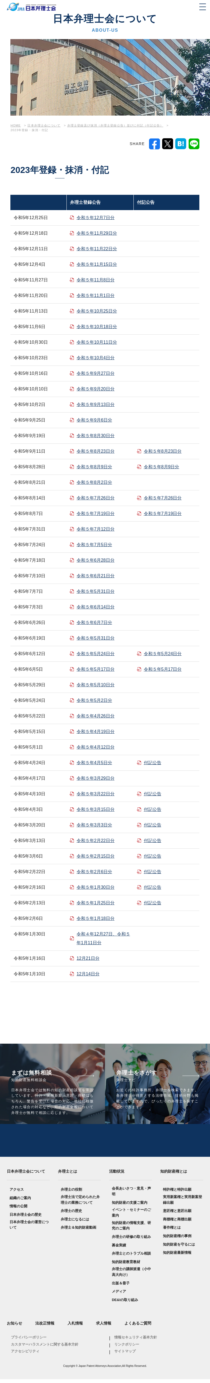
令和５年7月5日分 (94, 544)
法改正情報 (44, 1327)
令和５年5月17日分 (96, 669)
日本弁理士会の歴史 (26, 1218)
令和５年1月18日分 (96, 918)
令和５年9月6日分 (94, 420)
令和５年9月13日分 (96, 404)
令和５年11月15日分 (97, 264)
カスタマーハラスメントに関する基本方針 (44, 1348)
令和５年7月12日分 (96, 529)
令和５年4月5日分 (94, 762)
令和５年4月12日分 (96, 747)
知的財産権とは (173, 1175)
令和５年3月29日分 (96, 778)
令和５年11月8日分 (96, 280)
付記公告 (152, 762)
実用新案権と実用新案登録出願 (182, 1203)
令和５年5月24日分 (96, 653)
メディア (119, 1295)
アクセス (17, 1193)
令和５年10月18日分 (97, 326)
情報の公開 (18, 1210)
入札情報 (75, 1327)
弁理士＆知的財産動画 (78, 1231)
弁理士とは (67, 1175)
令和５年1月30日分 (96, 887)
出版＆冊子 (121, 1287)
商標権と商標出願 (177, 1223)
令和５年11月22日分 (97, 248)
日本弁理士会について (26, 1175)
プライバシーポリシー (28, 1341)
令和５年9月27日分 (96, 373)
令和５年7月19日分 (96, 513)
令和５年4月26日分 (96, 716)
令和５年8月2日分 (94, 482)
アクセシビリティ (25, 1355)
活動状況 (116, 1175)
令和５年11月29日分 (97, 233)
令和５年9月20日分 (96, 389)
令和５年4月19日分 (96, 731)
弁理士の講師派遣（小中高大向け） (131, 1276)
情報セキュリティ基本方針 (135, 1341)
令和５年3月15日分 (96, 809)
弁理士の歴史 (71, 1215)
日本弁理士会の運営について (29, 1229)
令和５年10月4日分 (96, 357)
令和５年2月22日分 (96, 840)
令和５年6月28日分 (96, 560)
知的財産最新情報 (177, 1256)
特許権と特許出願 (177, 1193)
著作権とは (172, 1231)
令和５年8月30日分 (96, 435)
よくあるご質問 (137, 1327)
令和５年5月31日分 (96, 591)
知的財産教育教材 (126, 1266)
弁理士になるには (75, 1223)
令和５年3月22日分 (96, 793)
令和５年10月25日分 (97, 311)
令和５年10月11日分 (97, 342)
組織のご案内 (20, 1202)
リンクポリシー (126, 1348)
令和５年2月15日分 (96, 856)
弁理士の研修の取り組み (131, 1240)
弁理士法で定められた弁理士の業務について (80, 1203)
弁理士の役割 (71, 1193)
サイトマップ (125, 1355)
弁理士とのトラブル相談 (131, 1257)
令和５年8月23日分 (96, 451)
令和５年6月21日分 (96, 575)
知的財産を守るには (179, 1248)
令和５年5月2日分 (94, 700)
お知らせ (14, 1327)
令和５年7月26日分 (96, 498)
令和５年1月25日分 (96, 903)
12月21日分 (88, 958)
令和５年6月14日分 (96, 607)
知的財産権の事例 (177, 1240)
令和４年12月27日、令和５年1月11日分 (103, 938)
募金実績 (119, 1249)
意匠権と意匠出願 (177, 1215)
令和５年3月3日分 (94, 825)
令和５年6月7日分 (94, 622)
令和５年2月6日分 (94, 871)
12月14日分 (88, 974)
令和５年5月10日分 (96, 684)
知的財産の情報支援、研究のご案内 (131, 1229)
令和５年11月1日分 (96, 295)
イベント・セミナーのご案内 (131, 1216)
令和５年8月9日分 (94, 466)
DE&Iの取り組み (125, 1304)
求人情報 (103, 1327)
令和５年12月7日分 (96, 217)
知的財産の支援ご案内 (129, 1206)
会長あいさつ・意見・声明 (131, 1195)
